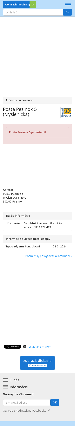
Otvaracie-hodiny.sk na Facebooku (26, 407)
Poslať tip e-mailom (39, 343)
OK (67, 12)
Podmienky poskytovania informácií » (48, 253)
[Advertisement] (37, 57)
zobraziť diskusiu (37, 359)
